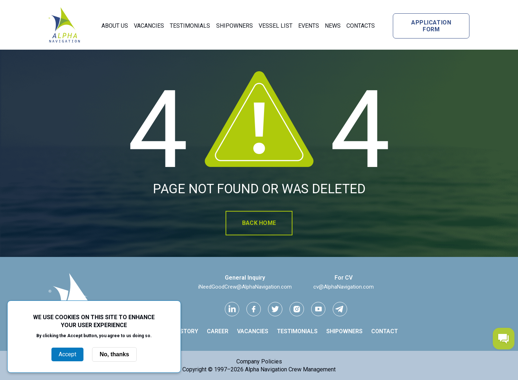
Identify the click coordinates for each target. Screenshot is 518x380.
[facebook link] (253, 309)
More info (94, 343)
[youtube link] (318, 309)
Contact (384, 331)
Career (217, 331)
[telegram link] (340, 309)
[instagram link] (297, 309)
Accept (67, 354)
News (333, 25)
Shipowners (234, 25)
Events (308, 25)
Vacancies (149, 25)
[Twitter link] (275, 309)
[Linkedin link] (232, 309)
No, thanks (114, 354)
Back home (259, 223)
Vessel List (275, 25)
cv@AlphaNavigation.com (343, 287)
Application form (431, 26)
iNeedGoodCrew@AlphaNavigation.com (245, 287)
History (186, 331)
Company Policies (259, 361)
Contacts (360, 25)
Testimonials (190, 25)
